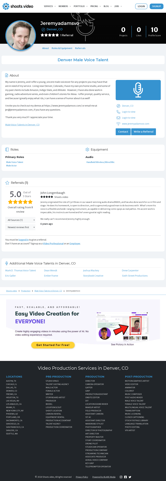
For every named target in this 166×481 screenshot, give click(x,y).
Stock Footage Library (136, 420)
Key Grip (89, 463)
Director (90, 381)
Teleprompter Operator (98, 466)
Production (25, 291)
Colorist (129, 391)
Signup (156, 6)
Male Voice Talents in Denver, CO (22, 124)
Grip (87, 391)
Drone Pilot (91, 443)
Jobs (119, 6)
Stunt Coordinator (95, 440)
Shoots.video (11, 291)
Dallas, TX (11, 387)
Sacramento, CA (14, 420)
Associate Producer (95, 457)
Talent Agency (53, 424)
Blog (108, 6)
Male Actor (11, 165)
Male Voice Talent (14, 162)
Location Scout (53, 407)
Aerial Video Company (96, 460)
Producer (51, 401)
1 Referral (66, 35)
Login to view (128, 111)
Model (49, 404)
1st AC (88, 417)
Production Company (96, 450)
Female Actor (53, 391)
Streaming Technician (96, 453)
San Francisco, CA (15, 427)
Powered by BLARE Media (103, 477)
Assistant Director (95, 420)
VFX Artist (130, 430)
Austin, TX (11, 381)
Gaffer (88, 387)
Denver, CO (55, 29)
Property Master (94, 437)
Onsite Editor (92, 397)
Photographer (93, 427)
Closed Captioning (134, 417)
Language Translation (136, 424)
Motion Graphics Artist (137, 381)
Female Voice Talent (135, 404)
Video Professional (53, 243)
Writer (49, 394)
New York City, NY (15, 411)
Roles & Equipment (62, 48)
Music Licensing (133, 414)
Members (65, 6)
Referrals (80, 48)
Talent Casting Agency (57, 384)
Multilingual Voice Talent (138, 407)
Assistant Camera (94, 414)
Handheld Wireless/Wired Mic (101, 162)
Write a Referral (143, 131)
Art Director (92, 434)
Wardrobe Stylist (94, 424)
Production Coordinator (59, 427)
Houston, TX (12, 397)
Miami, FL (10, 407)
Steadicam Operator (96, 447)
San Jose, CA (12, 430)
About (45, 48)
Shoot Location (54, 411)
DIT (87, 401)
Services (50, 6)
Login (141, 6)
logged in (23, 239)
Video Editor (131, 384)
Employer (75, 243)
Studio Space (52, 381)
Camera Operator (94, 384)
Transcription (132, 411)
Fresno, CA (11, 394)
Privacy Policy (82, 477)
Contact (123, 131)
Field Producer (93, 411)
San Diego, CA (12, 424)
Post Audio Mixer (134, 397)
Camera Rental (53, 414)
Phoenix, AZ (12, 414)
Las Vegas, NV (12, 401)
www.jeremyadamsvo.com (135, 123)
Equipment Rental (55, 417)
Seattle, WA (12, 434)
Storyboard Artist (55, 397)
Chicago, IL (11, 384)
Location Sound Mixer (96, 404)
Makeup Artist (92, 407)
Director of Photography (98, 430)
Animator (130, 387)
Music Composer (133, 394)
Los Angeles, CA (14, 404)
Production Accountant (58, 420)
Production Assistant (96, 394)
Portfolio (81, 6)
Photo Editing (132, 427)
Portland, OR (13, 417)
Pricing (96, 6)
